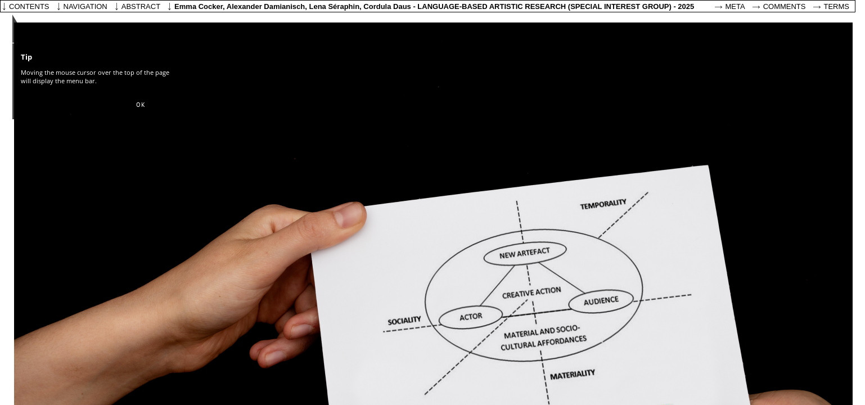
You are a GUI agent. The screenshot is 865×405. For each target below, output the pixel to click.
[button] (140, 105)
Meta (735, 6)
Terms (837, 6)
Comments (784, 6)
